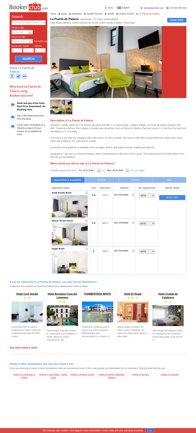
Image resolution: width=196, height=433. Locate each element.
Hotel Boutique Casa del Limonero (62, 315)
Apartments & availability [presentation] (67, 179)
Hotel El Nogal (132, 294)
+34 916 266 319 (178, 8)
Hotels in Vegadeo (170, 374)
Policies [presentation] (135, 179)
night (142, 170)
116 (136, 170)
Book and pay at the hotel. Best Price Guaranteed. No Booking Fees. (31, 106)
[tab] (68, 180)
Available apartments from (63, 170)
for (132, 170)
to (103, 170)
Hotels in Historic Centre (82, 374)
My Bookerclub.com (154, 8)
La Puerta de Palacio (149, 13)
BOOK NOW (176, 20)
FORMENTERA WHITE (97, 294)
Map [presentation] (169, 179)
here (77, 430)
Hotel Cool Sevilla (27, 294)
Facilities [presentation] (101, 179)
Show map (129, 22)
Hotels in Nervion (140, 374)
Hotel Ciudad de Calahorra (168, 315)
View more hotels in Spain (23, 347)
